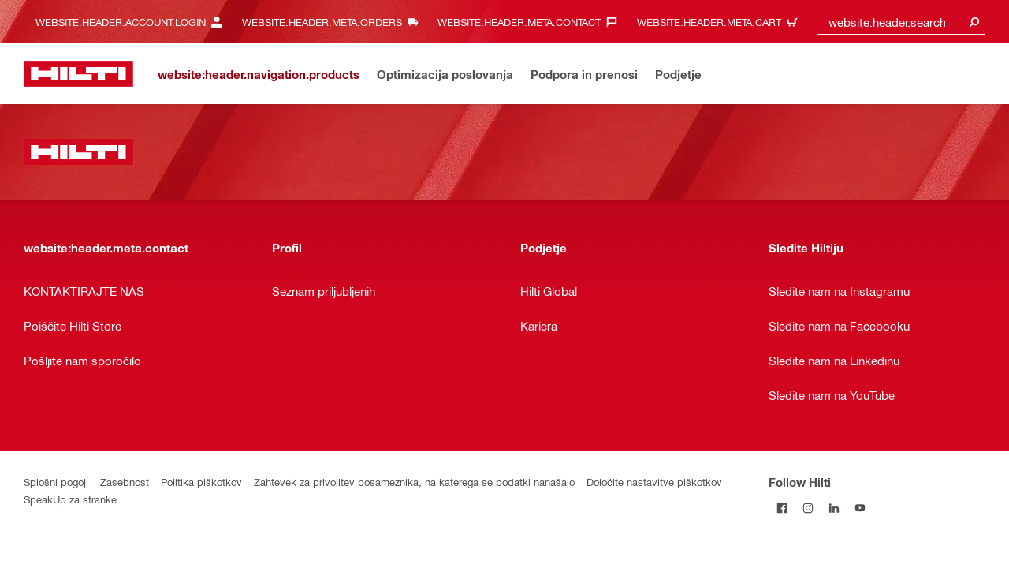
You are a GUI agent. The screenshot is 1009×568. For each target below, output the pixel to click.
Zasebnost (124, 482)
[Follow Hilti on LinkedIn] (834, 508)
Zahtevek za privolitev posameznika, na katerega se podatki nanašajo (414, 482)
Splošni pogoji (56, 482)
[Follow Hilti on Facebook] (782, 508)
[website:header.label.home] (78, 74)
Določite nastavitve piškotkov (654, 482)
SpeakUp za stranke (70, 499)
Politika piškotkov (201, 482)
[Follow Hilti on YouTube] (860, 508)
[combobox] (901, 22)
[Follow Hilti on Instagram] (808, 508)
